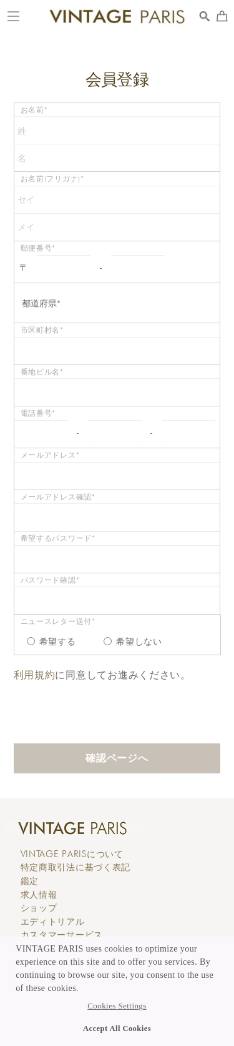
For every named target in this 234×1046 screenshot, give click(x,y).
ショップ (39, 908)
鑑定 (30, 881)
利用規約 (35, 675)
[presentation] (108, 706)
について (72, 854)
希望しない (133, 641)
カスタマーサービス (62, 935)
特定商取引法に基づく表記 (76, 867)
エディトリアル (53, 922)
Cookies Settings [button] (116, 1006)
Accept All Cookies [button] (117, 1028)
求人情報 (39, 895)
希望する (51, 641)
